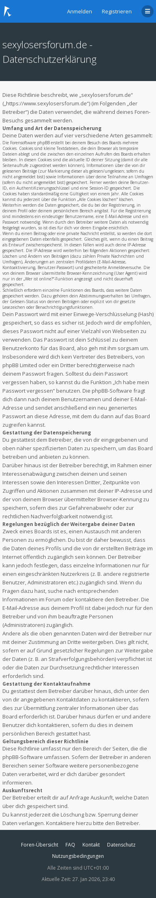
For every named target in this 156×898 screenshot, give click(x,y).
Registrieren (117, 11)
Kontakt (91, 844)
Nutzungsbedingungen (78, 856)
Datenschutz (121, 844)
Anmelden (79, 11)
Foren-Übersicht (39, 844)
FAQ (70, 844)
